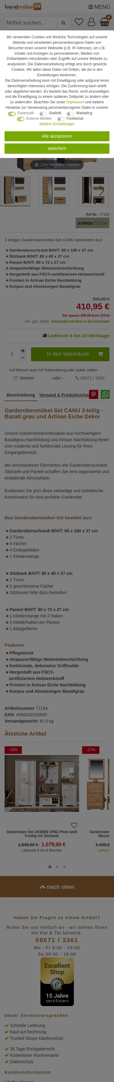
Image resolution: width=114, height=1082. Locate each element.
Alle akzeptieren (57, 136)
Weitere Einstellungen (57, 124)
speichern (57, 148)
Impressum (75, 102)
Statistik (55, 113)
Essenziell (26, 113)
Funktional (75, 118)
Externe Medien (39, 118)
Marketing (84, 113)
